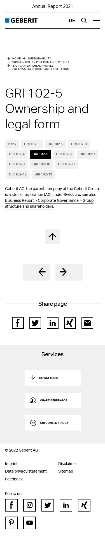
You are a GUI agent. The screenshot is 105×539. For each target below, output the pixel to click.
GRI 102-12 (18, 174)
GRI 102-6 (64, 154)
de (72, 20)
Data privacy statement (26, 471)
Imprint (11, 463)
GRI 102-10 (41, 164)
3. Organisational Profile (33, 65)
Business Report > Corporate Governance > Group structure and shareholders (49, 203)
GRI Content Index (54, 422)
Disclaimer (67, 463)
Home (16, 58)
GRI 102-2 (55, 144)
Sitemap (65, 471)
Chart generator (54, 400)
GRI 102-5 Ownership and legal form (40, 69)
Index (12, 144)
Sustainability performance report (40, 62)
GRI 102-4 (17, 154)
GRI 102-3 (79, 144)
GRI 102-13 (43, 174)
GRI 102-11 (67, 164)
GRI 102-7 (87, 154)
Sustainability (39, 58)
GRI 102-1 (32, 144)
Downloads (48, 378)
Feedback (14, 478)
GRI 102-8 (17, 164)
